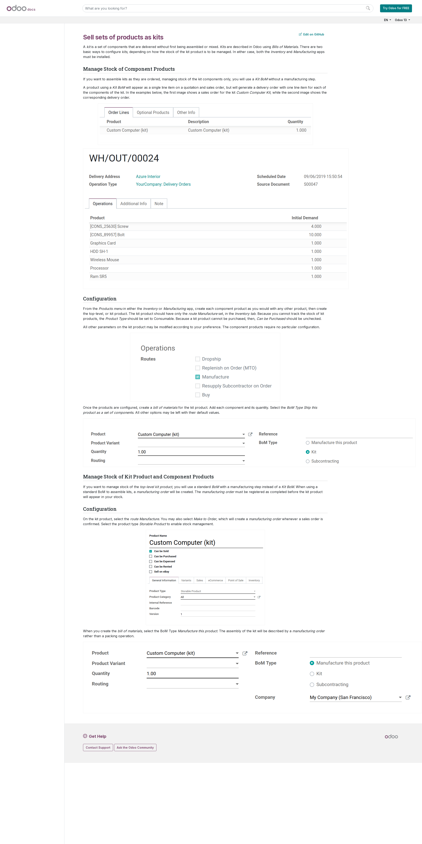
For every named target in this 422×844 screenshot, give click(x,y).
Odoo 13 (401, 20)
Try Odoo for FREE (396, 8)
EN (386, 20)
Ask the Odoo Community (135, 747)
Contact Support (98, 747)
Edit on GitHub (311, 34)
